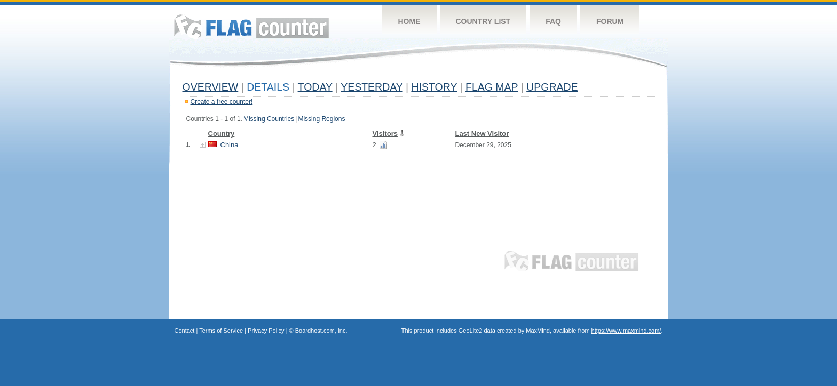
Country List (483, 21)
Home (409, 21)
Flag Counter (251, 26)
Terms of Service (221, 330)
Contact (185, 330)
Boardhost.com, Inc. (321, 330)
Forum (609, 21)
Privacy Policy (266, 330)
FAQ (553, 21)
